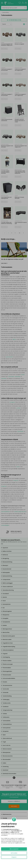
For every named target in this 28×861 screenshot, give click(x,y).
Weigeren (14, 857)
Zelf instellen (14, 853)
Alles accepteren (14, 849)
